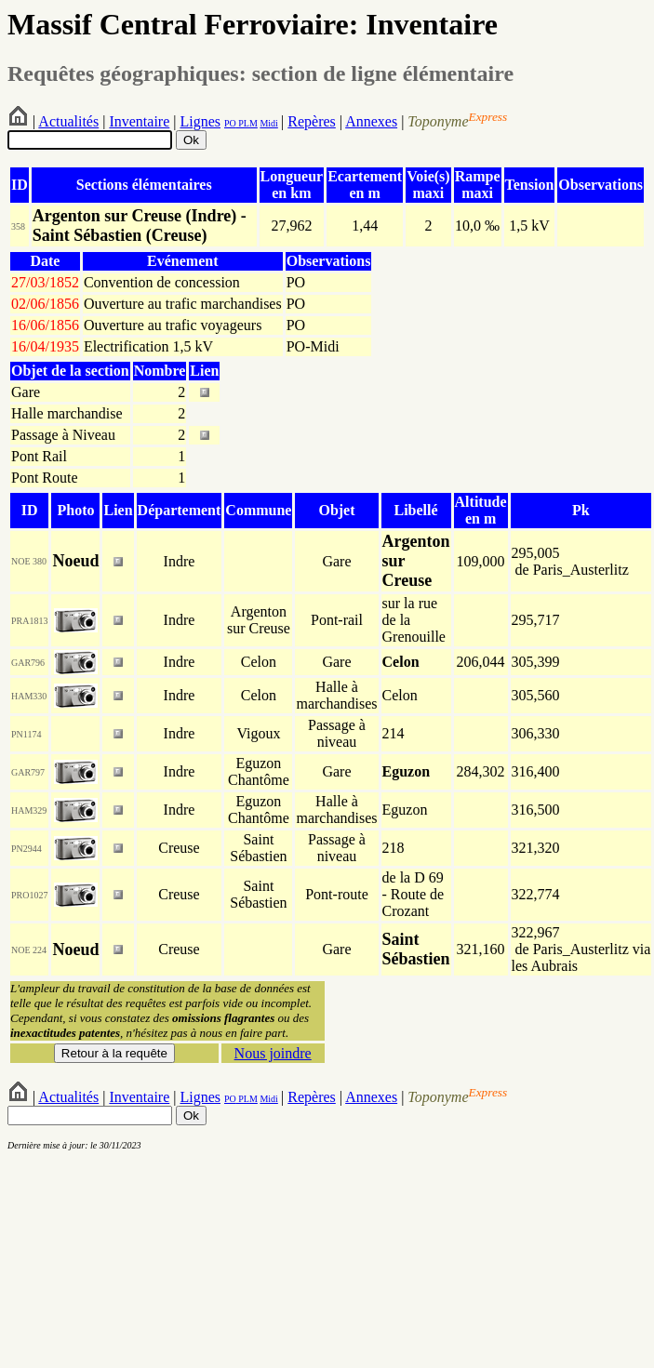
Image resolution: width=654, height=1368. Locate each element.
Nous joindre (273, 1053)
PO (230, 123)
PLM (247, 123)
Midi (268, 123)
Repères (311, 121)
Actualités (68, 121)
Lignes (200, 121)
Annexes (371, 121)
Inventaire (139, 121)
